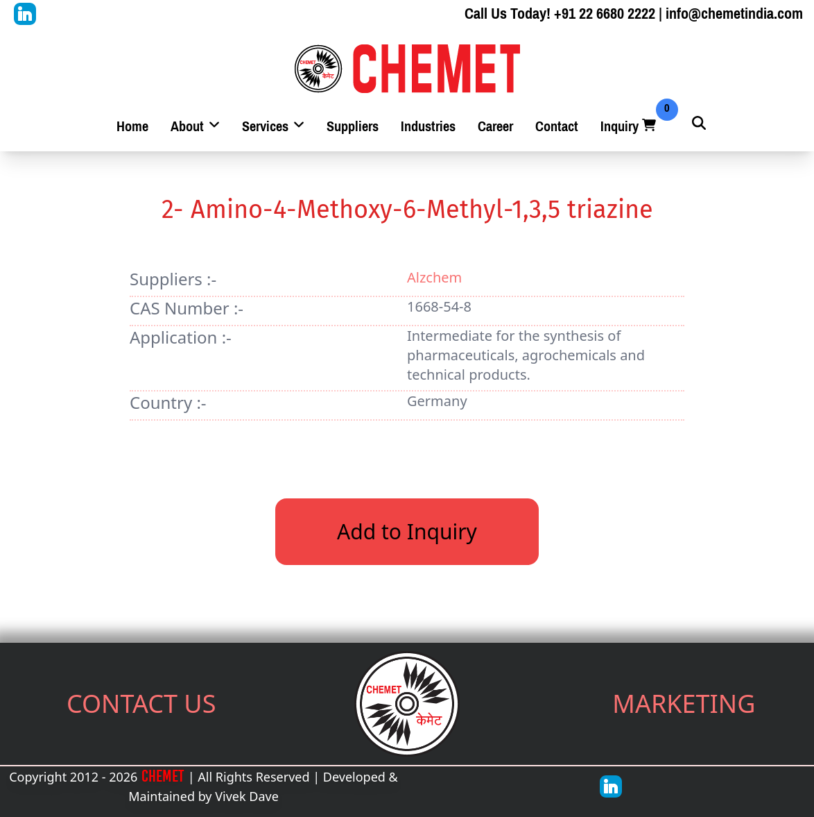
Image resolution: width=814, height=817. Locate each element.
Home (132, 126)
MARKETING (683, 704)
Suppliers (353, 126)
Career (495, 126)
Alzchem (434, 277)
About (195, 126)
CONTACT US (141, 704)
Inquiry (629, 126)
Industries (428, 126)
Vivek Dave (247, 796)
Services (273, 126)
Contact (556, 126)
